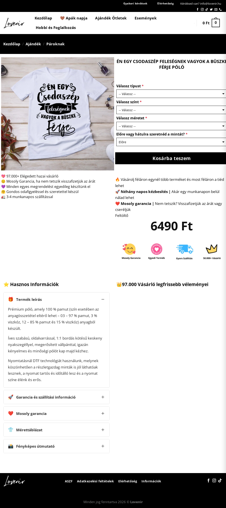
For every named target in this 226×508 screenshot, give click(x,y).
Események (146, 18)
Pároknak (55, 43)
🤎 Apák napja (73, 18)
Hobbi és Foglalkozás (56, 27)
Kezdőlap (43, 18)
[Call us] (220, 9)
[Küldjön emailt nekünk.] (216, 9)
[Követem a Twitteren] (211, 9)
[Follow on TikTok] (206, 9)
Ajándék (33, 43)
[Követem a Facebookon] (197, 9)
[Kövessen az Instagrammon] (202, 9)
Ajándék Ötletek (111, 18)
